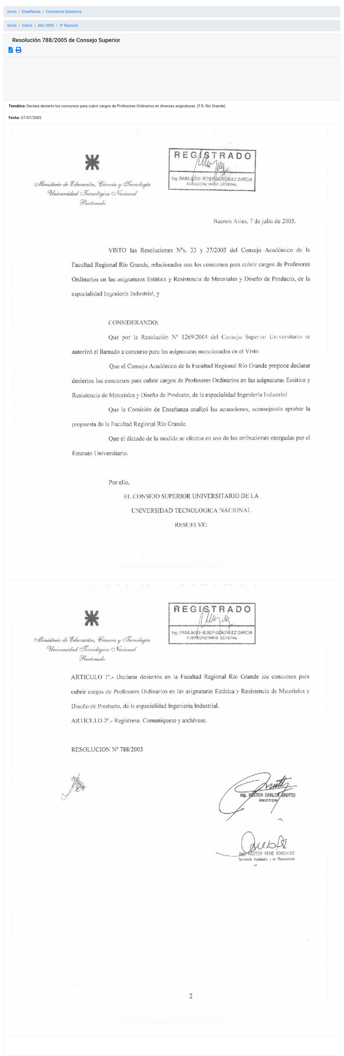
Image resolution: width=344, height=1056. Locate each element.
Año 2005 (46, 25)
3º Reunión (68, 25)
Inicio (11, 11)
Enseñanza (31, 11)
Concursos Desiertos (63, 11)
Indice (27, 25)
